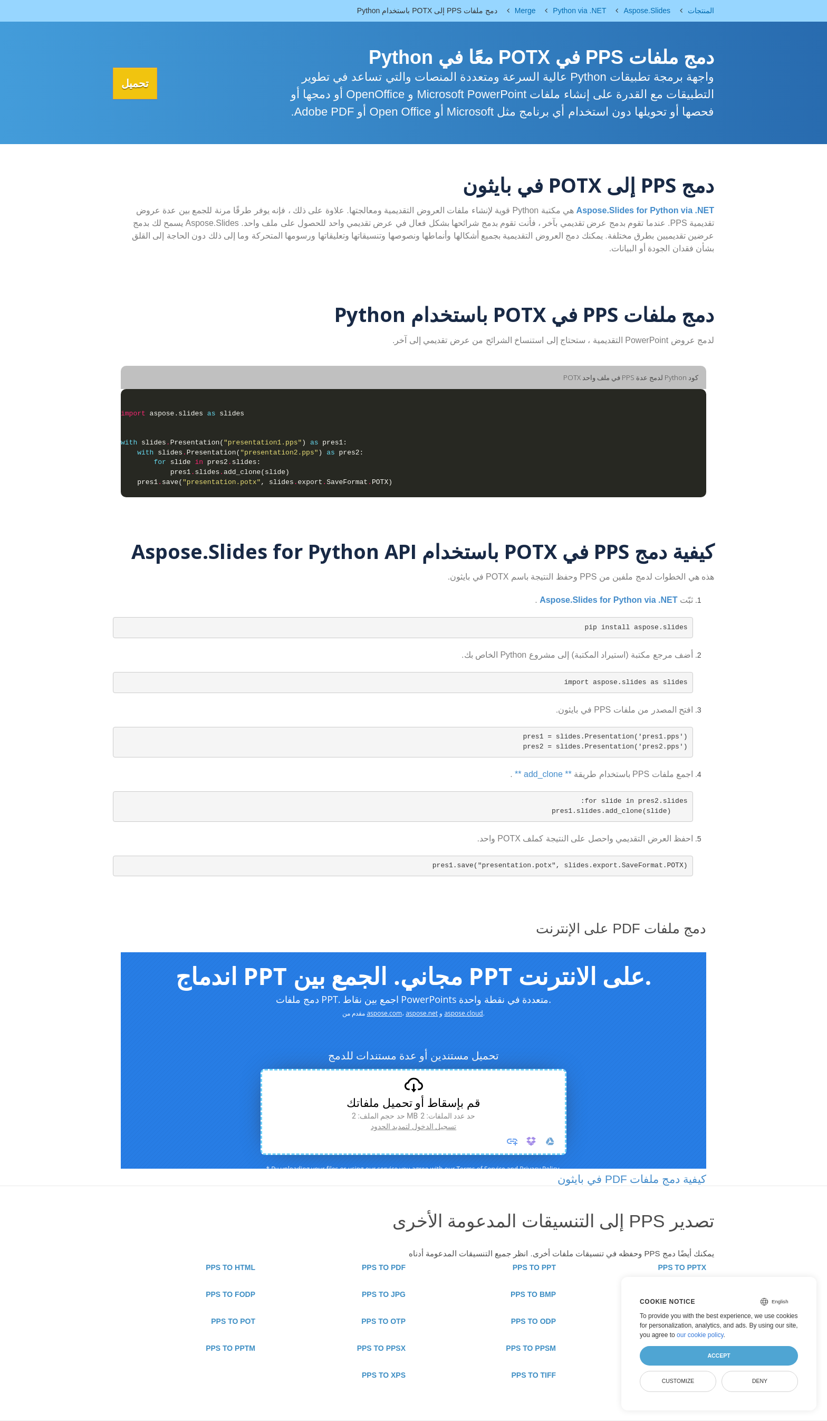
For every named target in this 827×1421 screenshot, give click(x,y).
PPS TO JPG (384, 1294)
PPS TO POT (233, 1321)
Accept (718, 1355)
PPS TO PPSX (381, 1348)
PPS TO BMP (533, 1294)
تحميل (139, 83)
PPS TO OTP (383, 1321)
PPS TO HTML (230, 1267)
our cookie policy (700, 1335)
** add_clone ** (543, 774)
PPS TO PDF (384, 1267)
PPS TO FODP (230, 1294)
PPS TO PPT (534, 1267)
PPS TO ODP (533, 1321)
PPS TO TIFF (533, 1375)
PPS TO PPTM (230, 1348)
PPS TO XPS (384, 1375)
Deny (759, 1381)
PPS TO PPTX (682, 1267)
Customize (678, 1381)
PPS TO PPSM (531, 1348)
